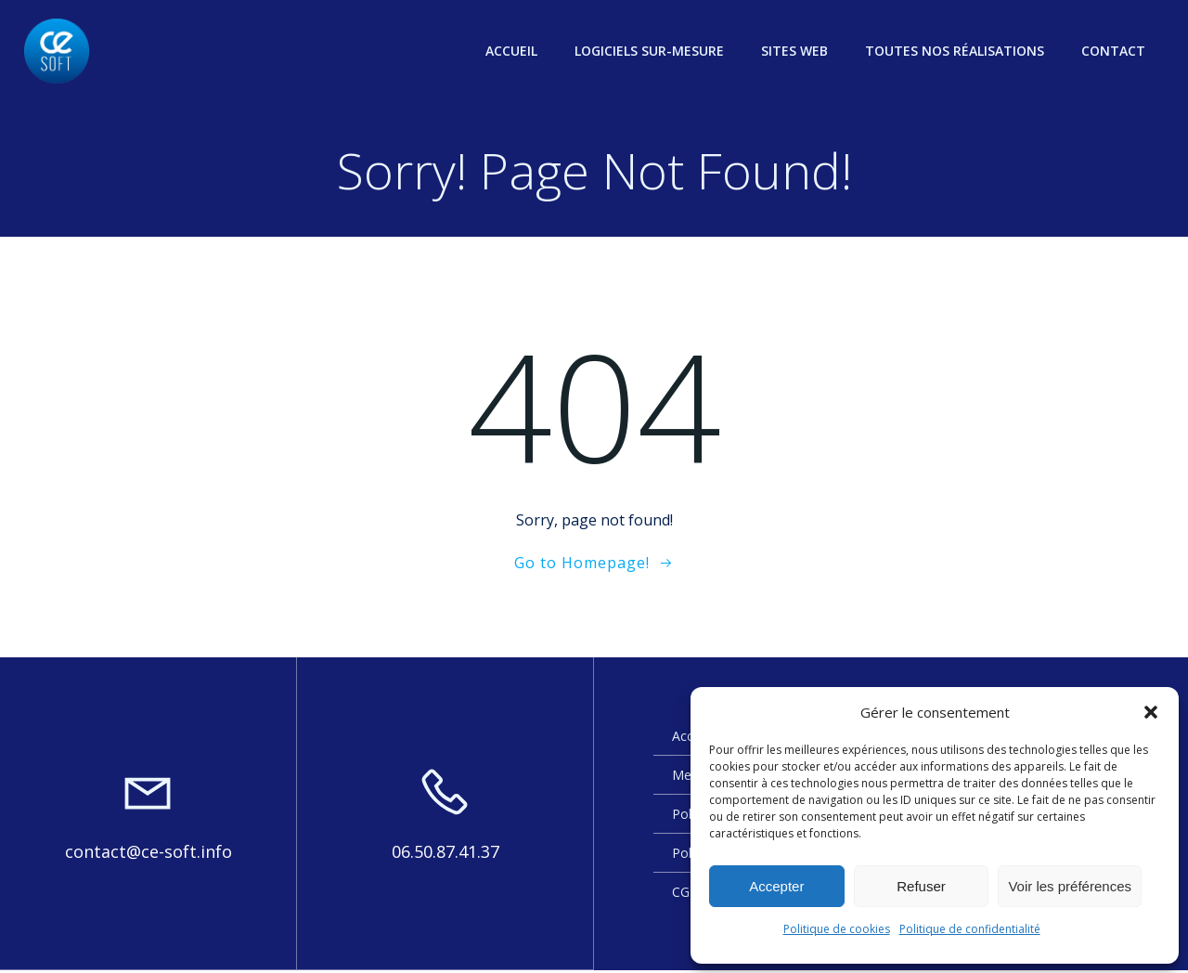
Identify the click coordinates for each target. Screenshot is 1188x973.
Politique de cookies (836, 929)
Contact (1115, 50)
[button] (1151, 712)
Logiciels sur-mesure (651, 50)
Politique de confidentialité (969, 929)
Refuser (921, 886)
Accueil (513, 50)
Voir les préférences (1069, 886)
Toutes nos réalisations (956, 50)
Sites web (796, 50)
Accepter (776, 886)
